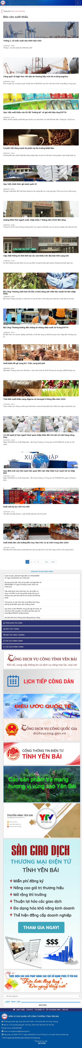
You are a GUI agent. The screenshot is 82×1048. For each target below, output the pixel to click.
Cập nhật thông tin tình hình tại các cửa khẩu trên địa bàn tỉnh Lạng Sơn (36, 256)
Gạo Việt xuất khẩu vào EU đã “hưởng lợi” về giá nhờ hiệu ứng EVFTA (34, 112)
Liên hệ (65, 1010)
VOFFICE (29, 1010)
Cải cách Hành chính (13, 647)
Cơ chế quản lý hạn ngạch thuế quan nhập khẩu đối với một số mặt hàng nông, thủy (39, 436)
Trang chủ (6, 11)
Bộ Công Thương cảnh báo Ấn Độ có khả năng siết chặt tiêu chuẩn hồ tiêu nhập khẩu (39, 293)
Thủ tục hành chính (13, 641)
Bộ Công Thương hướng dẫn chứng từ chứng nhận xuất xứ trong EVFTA (35, 327)
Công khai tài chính (12, 623)
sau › (46, 562)
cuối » (53, 562)
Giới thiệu (20, 1010)
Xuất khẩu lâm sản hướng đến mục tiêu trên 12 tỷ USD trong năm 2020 (36, 543)
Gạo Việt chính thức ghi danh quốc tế (20, 184)
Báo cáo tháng (11, 629)
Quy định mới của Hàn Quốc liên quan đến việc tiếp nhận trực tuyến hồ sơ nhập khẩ (39, 472)
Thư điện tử (39, 1010)
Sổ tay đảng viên (53, 1010)
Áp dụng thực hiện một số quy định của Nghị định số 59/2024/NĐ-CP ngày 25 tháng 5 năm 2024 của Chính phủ (23, 584)
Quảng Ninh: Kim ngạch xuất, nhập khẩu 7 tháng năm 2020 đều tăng (34, 220)
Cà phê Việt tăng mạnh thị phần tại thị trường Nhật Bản (28, 148)
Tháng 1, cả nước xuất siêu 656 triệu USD (22, 41)
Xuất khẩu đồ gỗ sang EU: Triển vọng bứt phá (24, 363)
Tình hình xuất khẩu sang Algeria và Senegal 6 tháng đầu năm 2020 (34, 399)
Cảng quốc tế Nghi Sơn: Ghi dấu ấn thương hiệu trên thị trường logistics (35, 76)
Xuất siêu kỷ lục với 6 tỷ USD (16, 507)
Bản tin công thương (14, 635)
